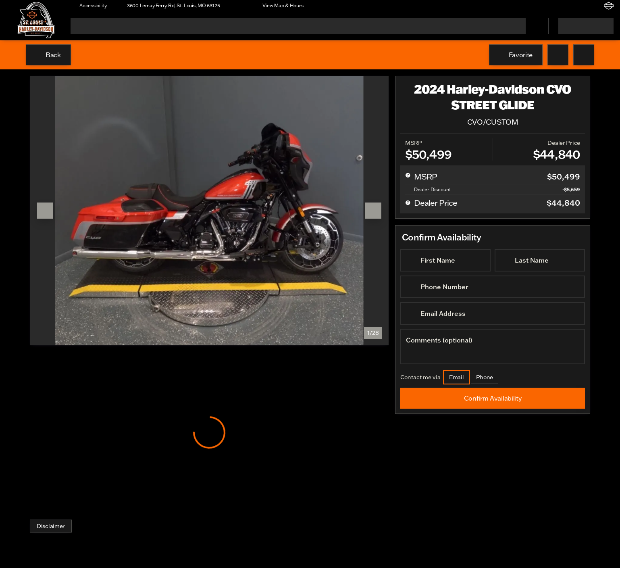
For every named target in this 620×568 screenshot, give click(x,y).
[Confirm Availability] (492, 398)
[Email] (456, 377)
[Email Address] (492, 313)
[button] (237, 5)
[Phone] (485, 377)
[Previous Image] (45, 211)
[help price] (408, 202)
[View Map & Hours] (279, 5)
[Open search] (532, 25)
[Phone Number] (492, 287)
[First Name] (445, 260)
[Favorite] (516, 54)
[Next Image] (373, 211)
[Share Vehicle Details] (583, 54)
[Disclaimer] (51, 526)
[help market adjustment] (408, 189)
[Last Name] (540, 260)
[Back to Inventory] (48, 54)
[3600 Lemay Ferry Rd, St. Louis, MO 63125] (169, 5)
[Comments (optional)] (492, 346)
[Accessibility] (89, 5)
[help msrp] (408, 175)
